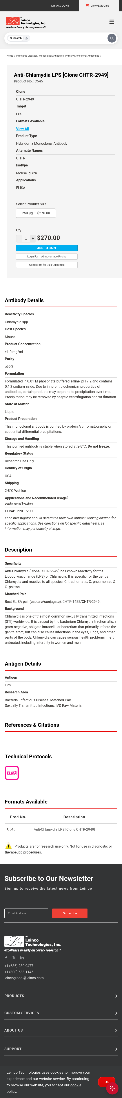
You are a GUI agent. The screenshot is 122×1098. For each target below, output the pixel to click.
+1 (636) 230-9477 (18, 966)
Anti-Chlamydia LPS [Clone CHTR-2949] (64, 829)
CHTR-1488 (71, 602)
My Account (60, 5)
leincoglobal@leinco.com (24, 978)
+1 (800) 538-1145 (18, 972)
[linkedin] (22, 957)
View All (22, 129)
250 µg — (36, 212)
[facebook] (6, 957)
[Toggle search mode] (18, 38)
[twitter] (14, 957)
